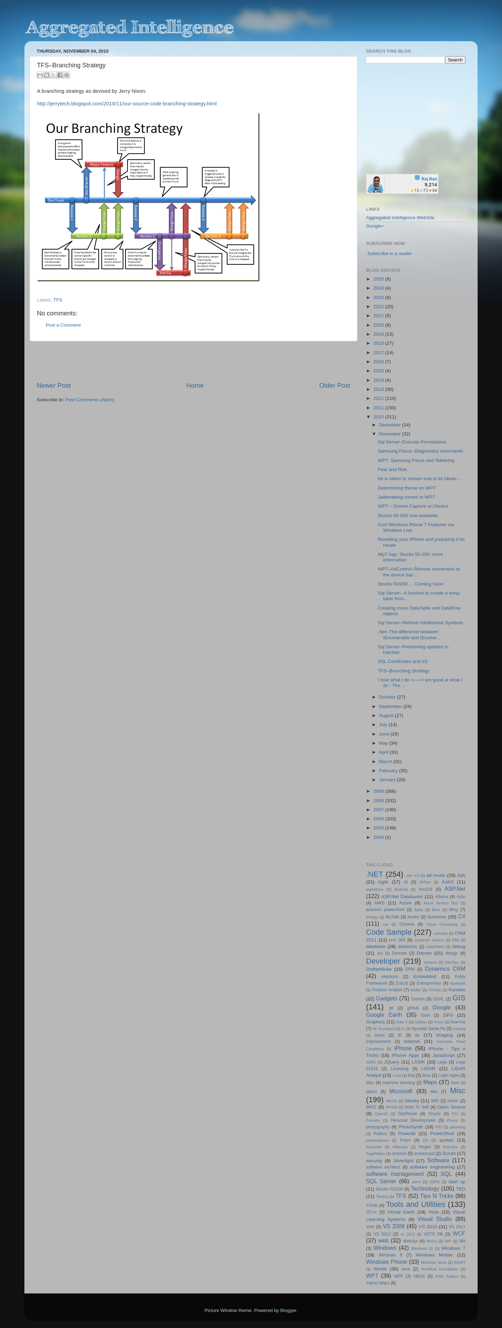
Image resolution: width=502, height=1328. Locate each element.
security (374, 1160)
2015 (379, 370)
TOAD (372, 1205)
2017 (379, 352)
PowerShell (442, 1133)
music (452, 1100)
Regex (425, 1146)
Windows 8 (390, 1255)
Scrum (449, 1153)
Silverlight (403, 1160)
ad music (436, 875)
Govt (425, 1015)
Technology (425, 1188)
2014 (379, 380)
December (390, 424)
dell (380, 953)
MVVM (391, 1107)
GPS (448, 1015)
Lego (442, 1062)
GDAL (438, 999)
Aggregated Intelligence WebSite (400, 217)
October (388, 697)
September (391, 706)
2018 (379, 343)
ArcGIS (425, 889)
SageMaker (375, 1153)
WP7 (372, 1276)
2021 (379, 315)
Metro (371, 1091)
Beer (436, 910)
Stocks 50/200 (389, 1189)
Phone (452, 1120)
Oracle (434, 1113)
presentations (377, 1140)
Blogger (288, 1310)
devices (430, 962)
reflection (400, 1147)
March (386, 761)
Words (380, 1268)
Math (455, 1083)
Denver (424, 953)
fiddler (416, 990)
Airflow (425, 882)
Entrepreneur (429, 983)
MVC (371, 1107)
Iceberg (459, 1029)
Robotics (450, 1147)
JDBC (371, 1062)
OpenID (381, 1114)
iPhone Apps (405, 1055)
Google (442, 1007)
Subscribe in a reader (389, 253)
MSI (435, 1100)
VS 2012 (382, 1234)
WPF (398, 1276)
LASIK (418, 1062)
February (389, 770)
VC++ (371, 1212)
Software (438, 1160)
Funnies (457, 989)
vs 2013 (408, 1234)
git (391, 1008)
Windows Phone (386, 1262)
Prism (405, 1140)
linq (411, 1075)
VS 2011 (457, 1226)
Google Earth (384, 1015)
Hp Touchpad (383, 1029)
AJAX (448, 882)
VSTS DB (433, 1234)
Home (195, 385)
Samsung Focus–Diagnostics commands (420, 451)
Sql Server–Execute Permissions (412, 442)
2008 (379, 800)
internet (412, 1041)
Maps (430, 1082)
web (383, 1240)
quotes (446, 1140)
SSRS (434, 1182)
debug (458, 946)
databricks (407, 946)
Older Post (334, 385)
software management (395, 1174)
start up (457, 1181)
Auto (461, 896)
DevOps (452, 962)
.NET (374, 874)
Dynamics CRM (445, 968)
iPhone (403, 1048)
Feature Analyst (387, 989)
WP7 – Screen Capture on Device (413, 506)
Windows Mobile (434, 1255)
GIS (458, 997)
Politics (380, 1133)
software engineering (432, 1167)
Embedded (424, 976)
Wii (462, 1241)
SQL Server (381, 1181)
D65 (455, 940)
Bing (453, 909)
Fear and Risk (392, 469)
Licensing (400, 1068)
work (405, 1269)
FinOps (435, 990)
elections (389, 976)
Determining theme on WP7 (407, 488)
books (413, 917)
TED (460, 1189)
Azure (405, 902)
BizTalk (392, 917)
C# (461, 916)
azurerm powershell (385, 909)
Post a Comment (63, 325)
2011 (379, 407)
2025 (379, 279)
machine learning (398, 1082)
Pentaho (373, 1120)
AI (406, 882)
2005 (379, 827)
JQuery (392, 1062)
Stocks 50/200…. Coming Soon (410, 584)
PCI (455, 1114)
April (384, 752)
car (385, 924)
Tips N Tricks (436, 1196)
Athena (441, 896)
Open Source (451, 1107)
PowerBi (407, 1133)
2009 (379, 791)
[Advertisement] (193, 361)
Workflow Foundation (439, 1269)
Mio (434, 1091)
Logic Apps (448, 1075)
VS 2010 (428, 1226)
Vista (433, 1212)
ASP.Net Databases (402, 896)
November (390, 434)
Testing (382, 1196)
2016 (379, 361)
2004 (379, 837)
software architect (383, 1167)
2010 (379, 416)
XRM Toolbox (447, 1276)
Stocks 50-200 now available (408, 515)
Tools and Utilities (415, 1204)
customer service (429, 940)
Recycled (373, 1147)
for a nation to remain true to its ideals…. (420, 478)
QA (425, 1140)
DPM (410, 969)
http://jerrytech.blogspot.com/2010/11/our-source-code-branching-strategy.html (126, 103)
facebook (457, 983)
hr (403, 1029)
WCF (458, 1233)
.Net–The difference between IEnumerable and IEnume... (409, 634)
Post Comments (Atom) (90, 399)
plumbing (457, 1127)
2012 (379, 398)
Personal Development (413, 1120)
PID (438, 1127)
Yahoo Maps (377, 1283)
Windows (384, 1248)
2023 (379, 297)
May (384, 743)
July (384, 724)
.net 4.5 (412, 875)
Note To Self (417, 1107)
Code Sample (389, 932)
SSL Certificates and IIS (403, 661)
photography (378, 1127)
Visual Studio (434, 1219)
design (452, 953)
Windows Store (434, 1262)
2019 (379, 334)
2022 (379, 306)
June (384, 734)
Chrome (406, 924)
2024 (379, 288)
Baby (418, 910)
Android (401, 889)
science (399, 1153)
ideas (379, 1035)
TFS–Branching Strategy (403, 670)
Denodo (399, 953)
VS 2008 (394, 1226)
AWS (379, 902)
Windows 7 (453, 1248)
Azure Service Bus (441, 903)
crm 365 (397, 940)
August (387, 715)
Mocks (391, 1101)
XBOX (419, 1276)
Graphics (375, 1021)
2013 (379, 389)
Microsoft (400, 1091)
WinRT (459, 1262)
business (436, 916)
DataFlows (435, 947)
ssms (416, 1182)
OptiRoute (407, 1113)
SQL (446, 1174)
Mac (370, 1082)
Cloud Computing (442, 924)
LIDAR (428, 1068)
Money (412, 1100)
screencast (424, 1153)
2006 (379, 818)
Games (418, 999)
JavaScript (444, 1055)
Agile (383, 882)
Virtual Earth (400, 1212)
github (413, 1008)
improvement (378, 1041)
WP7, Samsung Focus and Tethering (416, 460)
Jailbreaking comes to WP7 (406, 497)
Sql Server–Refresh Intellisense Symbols (420, 622)
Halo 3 (402, 1022)
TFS (57, 300)
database (376, 946)
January (388, 779)
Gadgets (386, 998)
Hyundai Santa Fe (428, 1028)
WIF (448, 1241)
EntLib (402, 983)
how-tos (458, 1022)
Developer (383, 961)
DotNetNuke (379, 969)
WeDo (431, 1241)
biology (372, 917)
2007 (379, 809)
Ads (461, 875)
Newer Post (54, 385)
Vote (370, 1226)
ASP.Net (454, 889)
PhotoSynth (411, 1126)
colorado (441, 933)
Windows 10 (422, 1248)
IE (400, 1035)
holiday (421, 1022)
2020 (379, 325)
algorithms (374, 889)
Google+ (375, 226)
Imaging (444, 1035)
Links (397, 1075)
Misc (457, 1090)
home (438, 1022)
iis (417, 1035)
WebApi (410, 1241)
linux (426, 1075)
